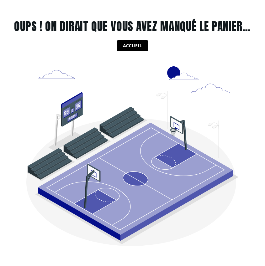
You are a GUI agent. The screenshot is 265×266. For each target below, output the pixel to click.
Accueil (132, 46)
